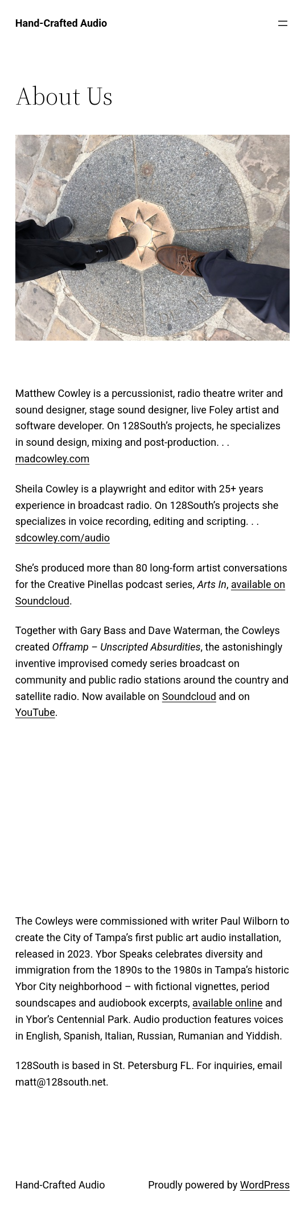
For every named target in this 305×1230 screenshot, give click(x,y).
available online (227, 1003)
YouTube (35, 712)
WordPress (265, 1185)
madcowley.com (52, 459)
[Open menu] (283, 23)
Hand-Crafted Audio (60, 1185)
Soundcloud (189, 696)
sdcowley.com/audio (62, 538)
